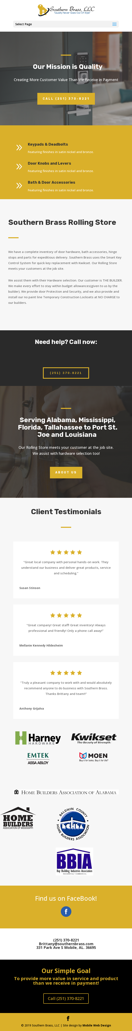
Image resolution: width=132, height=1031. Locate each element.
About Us (66, 472)
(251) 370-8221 (66, 373)
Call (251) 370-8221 (66, 99)
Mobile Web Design (96, 1025)
